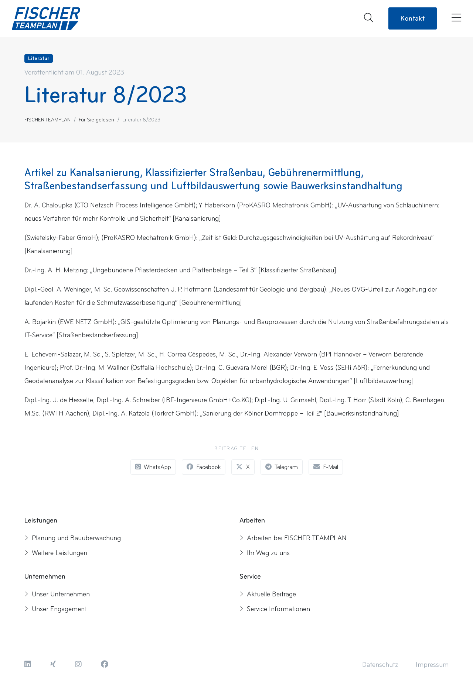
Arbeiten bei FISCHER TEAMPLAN (293, 538)
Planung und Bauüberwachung (72, 538)
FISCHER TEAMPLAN (47, 119)
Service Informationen (274, 608)
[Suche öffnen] (369, 18)
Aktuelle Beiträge (267, 594)
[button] (28, 664)
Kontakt (413, 18)
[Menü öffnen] (455, 18)
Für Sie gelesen (96, 119)
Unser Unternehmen (57, 594)
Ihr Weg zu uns (264, 552)
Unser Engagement (55, 608)
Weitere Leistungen (55, 552)
